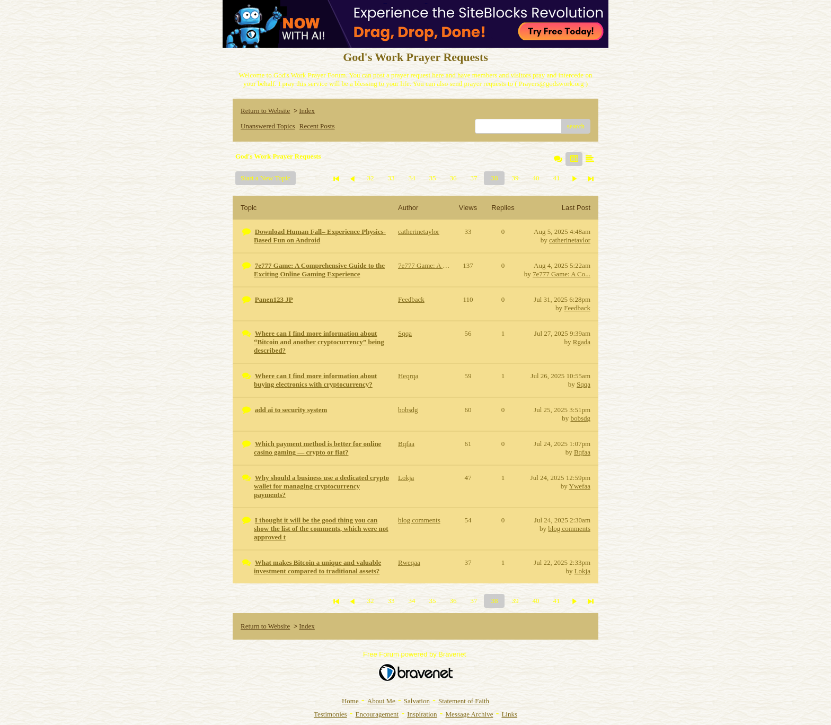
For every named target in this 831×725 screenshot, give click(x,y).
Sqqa (583, 384)
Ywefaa (579, 486)
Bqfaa (582, 452)
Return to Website (265, 111)
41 (556, 178)
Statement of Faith (463, 701)
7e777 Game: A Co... (561, 274)
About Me (381, 701)
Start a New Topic (265, 178)
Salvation (417, 701)
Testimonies (330, 714)
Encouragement (377, 714)
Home (350, 701)
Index (307, 111)
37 (473, 178)
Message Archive (469, 714)
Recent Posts (317, 126)
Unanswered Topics (268, 126)
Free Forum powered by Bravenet (415, 654)
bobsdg (580, 418)
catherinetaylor (569, 240)
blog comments (569, 528)
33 (390, 178)
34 (411, 178)
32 (370, 178)
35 (432, 178)
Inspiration (422, 714)
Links (509, 714)
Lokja (582, 571)
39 (514, 178)
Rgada (581, 342)
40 (535, 178)
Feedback (577, 308)
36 (452, 178)
